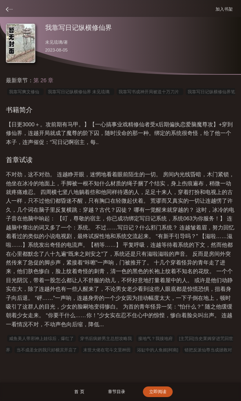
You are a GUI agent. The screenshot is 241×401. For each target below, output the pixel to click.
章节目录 (116, 391)
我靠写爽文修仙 (25, 91)
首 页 (79, 391)
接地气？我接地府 (155, 338)
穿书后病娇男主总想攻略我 (106, 338)
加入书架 (225, 9)
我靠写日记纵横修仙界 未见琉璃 (80, 91)
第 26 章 (43, 80)
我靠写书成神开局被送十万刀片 (150, 91)
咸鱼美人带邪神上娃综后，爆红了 (41, 338)
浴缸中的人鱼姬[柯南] (157, 349)
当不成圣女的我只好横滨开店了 (46, 349)
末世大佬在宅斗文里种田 (107, 349)
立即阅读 (157, 391)
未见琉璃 (53, 42)
